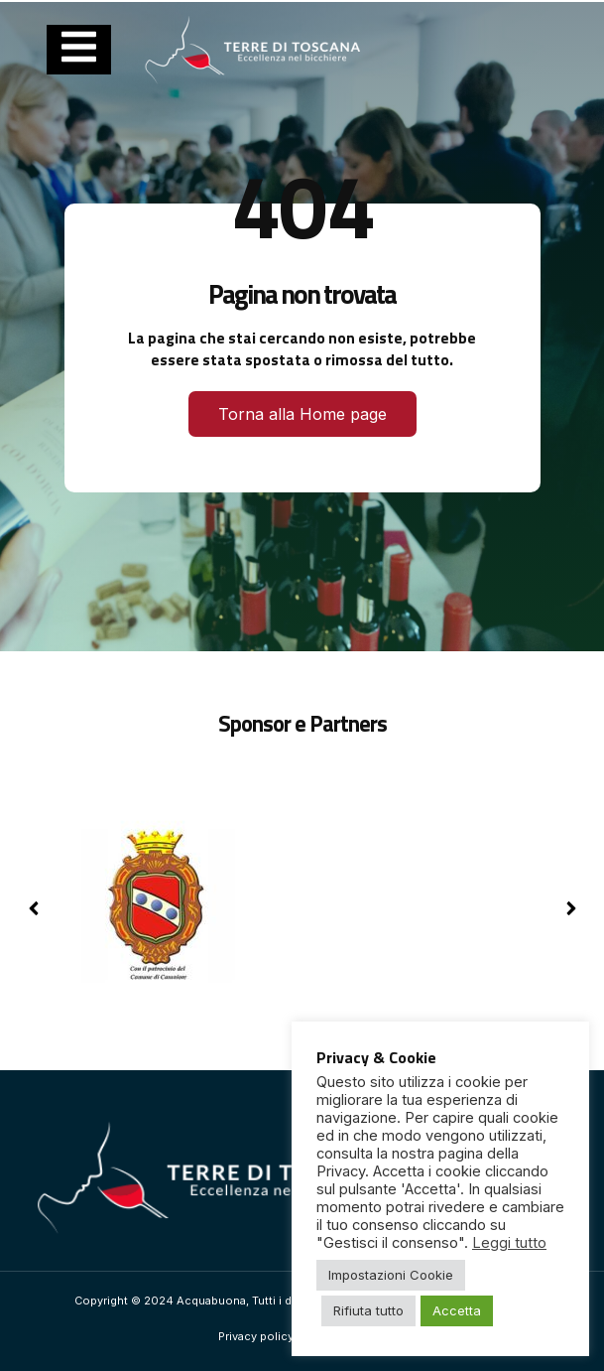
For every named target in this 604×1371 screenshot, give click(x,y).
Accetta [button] (456, 1310)
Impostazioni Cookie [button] (390, 1275)
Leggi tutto (509, 1243)
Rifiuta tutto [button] (368, 1310)
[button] (570, 908)
